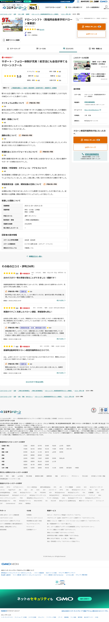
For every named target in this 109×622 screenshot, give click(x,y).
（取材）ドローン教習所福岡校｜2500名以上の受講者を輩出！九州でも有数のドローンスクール (98, 63)
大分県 (54, 468)
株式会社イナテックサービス (38, 495)
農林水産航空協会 (45, 487)
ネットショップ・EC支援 (21, 617)
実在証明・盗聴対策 (6, 575)
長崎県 (40, 468)
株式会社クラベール (25, 501)
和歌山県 (61, 458)
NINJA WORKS (38, 501)
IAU (36, 492)
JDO (44, 490)
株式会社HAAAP (4, 495)
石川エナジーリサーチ (96, 487)
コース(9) (41, 48)
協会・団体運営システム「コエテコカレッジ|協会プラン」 (63, 541)
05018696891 (92, 154)
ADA (50, 492)
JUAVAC (78, 487)
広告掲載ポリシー (32, 529)
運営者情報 (3, 529)
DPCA (8, 487)
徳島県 (25, 464)
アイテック (92, 495)
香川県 (32, 464)
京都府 (32, 458)
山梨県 (54, 452)
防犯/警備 (29, 476)
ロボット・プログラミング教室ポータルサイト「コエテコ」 (64, 515)
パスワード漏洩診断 (39, 573)
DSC (96, 490)
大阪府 (40, 458)
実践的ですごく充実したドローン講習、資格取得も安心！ (28, 311)
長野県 (61, 452)
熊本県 (47, 468)
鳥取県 (25, 461)
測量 (56, 476)
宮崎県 (61, 468)
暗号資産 (80, 617)
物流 (7, 476)
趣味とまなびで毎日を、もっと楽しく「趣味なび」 (61, 538)
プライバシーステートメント (35, 518)
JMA (60, 487)
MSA (14, 501)
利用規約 (29, 515)
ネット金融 (73, 617)
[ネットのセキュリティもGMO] (16, 1)
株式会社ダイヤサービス (75, 498)
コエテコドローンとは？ (53, 7)
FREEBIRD (43, 492)
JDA (20, 490)
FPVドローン (75, 476)
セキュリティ (41, 617)
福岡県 (25, 468)
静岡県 (32, 455)
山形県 (61, 445)
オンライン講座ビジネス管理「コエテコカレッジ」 (61, 529)
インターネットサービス (7, 617)
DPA (55, 487)
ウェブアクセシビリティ (33, 524)
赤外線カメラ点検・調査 (98, 476)
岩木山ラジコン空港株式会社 (67, 501)
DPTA (61, 490)
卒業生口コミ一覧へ (35, 256)
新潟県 (25, 452)
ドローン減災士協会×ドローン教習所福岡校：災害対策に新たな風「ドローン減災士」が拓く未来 (98, 75)
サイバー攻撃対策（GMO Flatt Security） (54, 575)
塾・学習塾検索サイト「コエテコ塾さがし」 (59, 524)
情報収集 (66, 617)
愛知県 (40, 455)
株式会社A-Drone (60, 492)
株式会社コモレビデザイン (93, 498)
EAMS (15, 492)
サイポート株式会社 (52, 498)
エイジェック (100, 501)
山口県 (54, 461)
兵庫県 (47, 458)
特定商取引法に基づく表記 (34, 521)
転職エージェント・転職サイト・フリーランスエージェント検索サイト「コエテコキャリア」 (73, 521)
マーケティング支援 (51, 617)
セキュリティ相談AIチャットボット (67, 572)
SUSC (38, 490)
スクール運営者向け (92, 7)
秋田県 (54, 445)
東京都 (61, 449)
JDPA (102, 490)
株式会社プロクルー (25, 492)
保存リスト (106, 7)
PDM (21, 498)
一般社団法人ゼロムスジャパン (35, 498)
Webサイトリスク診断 (51, 573)
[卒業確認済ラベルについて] (12, 57)
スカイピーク (52, 490)
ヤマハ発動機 (69, 487)
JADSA (20, 503)
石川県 (40, 452)
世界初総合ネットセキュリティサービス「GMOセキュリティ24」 (16, 573)
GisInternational (10, 503)
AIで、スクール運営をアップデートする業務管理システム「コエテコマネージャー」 (71, 526)
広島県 (47, 461)
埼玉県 (47, 449)
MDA (99, 495)
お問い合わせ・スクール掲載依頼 (9, 515)
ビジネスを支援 (32, 617)
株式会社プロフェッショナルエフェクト (74, 495)
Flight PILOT (11, 490)
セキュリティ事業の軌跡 (81, 575)
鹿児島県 (69, 468)
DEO (85, 487)
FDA (84, 492)
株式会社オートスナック (19, 495)
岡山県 (40, 461)
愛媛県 (40, 464)
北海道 (25, 445)
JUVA (63, 498)
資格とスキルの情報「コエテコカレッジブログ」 (61, 532)
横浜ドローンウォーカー (86, 501)
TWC (90, 490)
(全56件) (42, 29)
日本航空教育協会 (5, 492)
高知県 (47, 464)
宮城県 (47, 445)
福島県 (68, 445)
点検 (1, 476)
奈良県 (54, 458)
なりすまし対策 (70, 575)
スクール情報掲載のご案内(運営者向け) (11, 524)
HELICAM (53, 501)
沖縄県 (77, 468)
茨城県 (25, 449)
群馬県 (40, 449)
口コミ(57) (68, 48)
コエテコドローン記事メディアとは (10, 521)
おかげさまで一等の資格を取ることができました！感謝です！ (30, 277)
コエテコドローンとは (6, 518)
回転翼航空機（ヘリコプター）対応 (10, 479)
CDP (1, 503)
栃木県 (32, 449)
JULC (25, 490)
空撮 (13, 476)
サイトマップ (30, 526)
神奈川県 (69, 449)
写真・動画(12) (95, 48)
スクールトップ (13, 48)
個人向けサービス (88, 617)
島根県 (32, 461)
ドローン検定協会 (32, 487)
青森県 (32, 445)
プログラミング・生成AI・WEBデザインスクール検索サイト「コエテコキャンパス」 (71, 518)
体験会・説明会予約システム (8, 526)
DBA (67, 490)
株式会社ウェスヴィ (73, 492)
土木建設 (20, 476)
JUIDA (1, 487)
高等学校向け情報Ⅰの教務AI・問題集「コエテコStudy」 (63, 535)
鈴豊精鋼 (90, 492)
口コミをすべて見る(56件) (34, 382)
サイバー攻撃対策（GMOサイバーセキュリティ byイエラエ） (27, 575)
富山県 (32, 452)
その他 (96, 617)
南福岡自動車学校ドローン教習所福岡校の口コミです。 (27, 350)
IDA (46, 501)
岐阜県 (25, 455)
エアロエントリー (18, 487)
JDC (32, 490)
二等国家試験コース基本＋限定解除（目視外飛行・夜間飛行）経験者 (34, 88)
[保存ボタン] (11, 40)
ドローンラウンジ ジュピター (8, 498)
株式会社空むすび (5, 501)
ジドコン (2, 490)
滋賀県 (25, 458)
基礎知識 (49, 476)
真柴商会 (28, 503)
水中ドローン (64, 476)
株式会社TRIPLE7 (54, 495)
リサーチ (60, 617)
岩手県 (40, 445)
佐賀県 (32, 468)
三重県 (47, 455)
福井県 (47, 452)
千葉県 (54, 449)
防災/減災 (85, 476)
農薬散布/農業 (39, 476)
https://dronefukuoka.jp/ (92, 110)
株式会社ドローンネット (79, 490)
